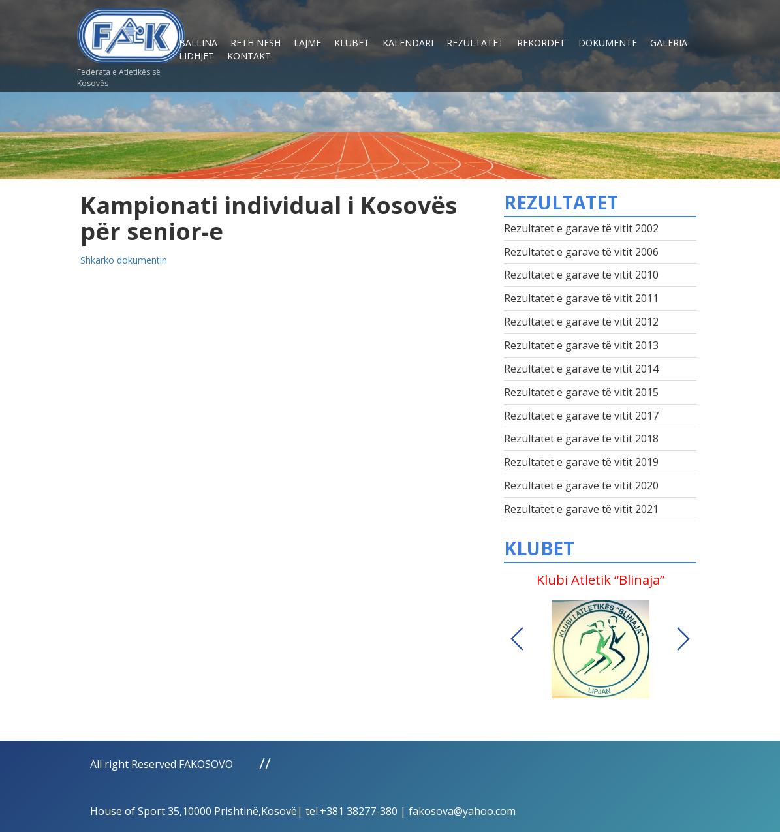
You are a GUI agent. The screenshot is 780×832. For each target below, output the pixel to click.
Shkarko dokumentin (123, 260)
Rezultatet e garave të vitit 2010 (581, 275)
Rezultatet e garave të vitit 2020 (581, 485)
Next (683, 639)
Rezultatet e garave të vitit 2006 (581, 252)
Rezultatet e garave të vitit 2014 (581, 369)
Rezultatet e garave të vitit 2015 (581, 392)
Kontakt (249, 56)
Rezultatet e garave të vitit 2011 (581, 298)
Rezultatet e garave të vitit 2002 (581, 228)
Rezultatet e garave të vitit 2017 (581, 415)
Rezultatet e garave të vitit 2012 (581, 322)
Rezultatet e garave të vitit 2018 (581, 438)
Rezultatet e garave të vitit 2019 (581, 462)
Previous (517, 639)
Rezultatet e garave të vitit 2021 (581, 509)
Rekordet (541, 43)
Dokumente (607, 43)
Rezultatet (475, 43)
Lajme (307, 43)
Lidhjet (196, 56)
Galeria (668, 43)
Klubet (351, 43)
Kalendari (407, 43)
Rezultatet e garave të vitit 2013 (581, 345)
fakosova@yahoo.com (462, 811)
